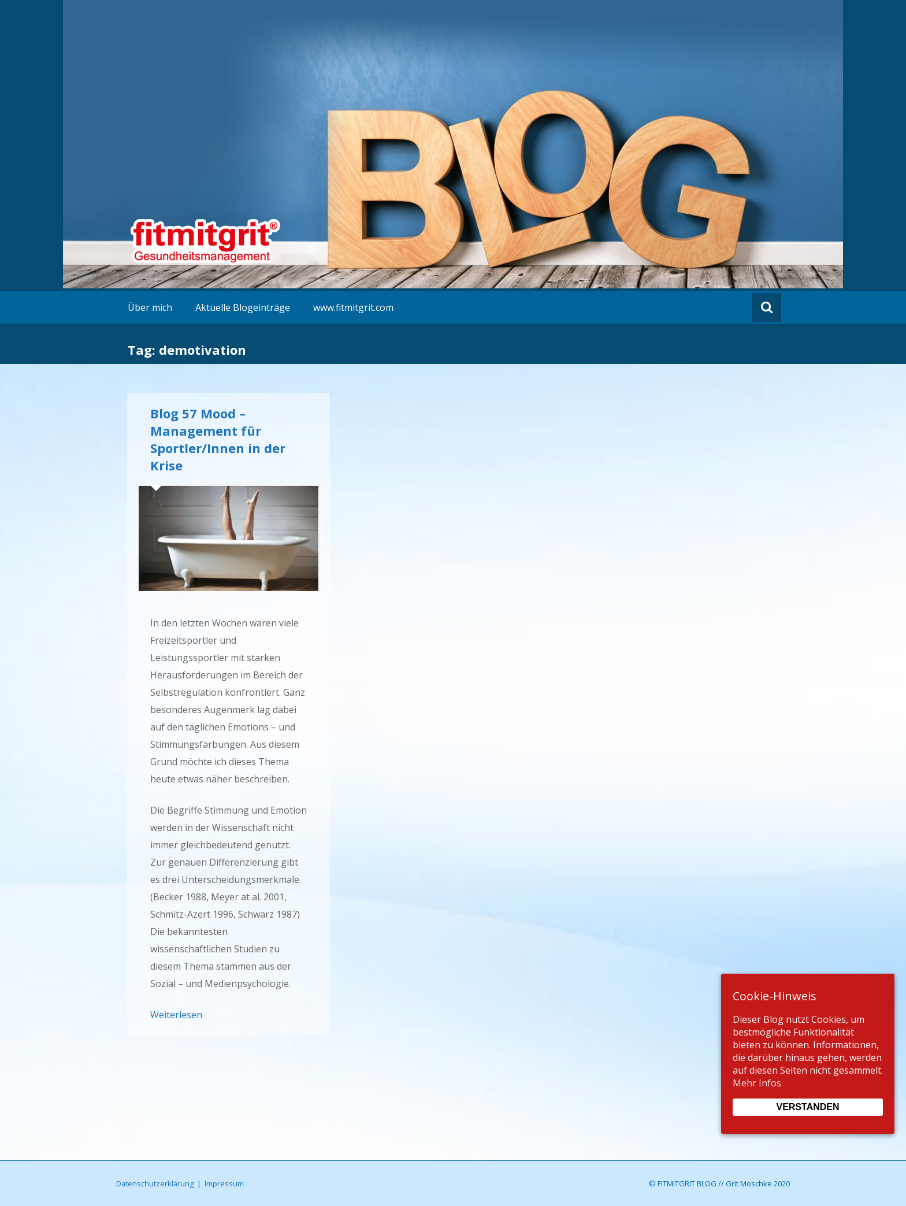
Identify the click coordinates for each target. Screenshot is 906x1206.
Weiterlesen (176, 1014)
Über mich (150, 307)
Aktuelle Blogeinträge (242, 307)
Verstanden (807, 1107)
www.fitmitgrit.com (353, 307)
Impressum (224, 1183)
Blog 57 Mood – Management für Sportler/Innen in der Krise (217, 439)
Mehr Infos (757, 1083)
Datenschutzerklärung (155, 1183)
